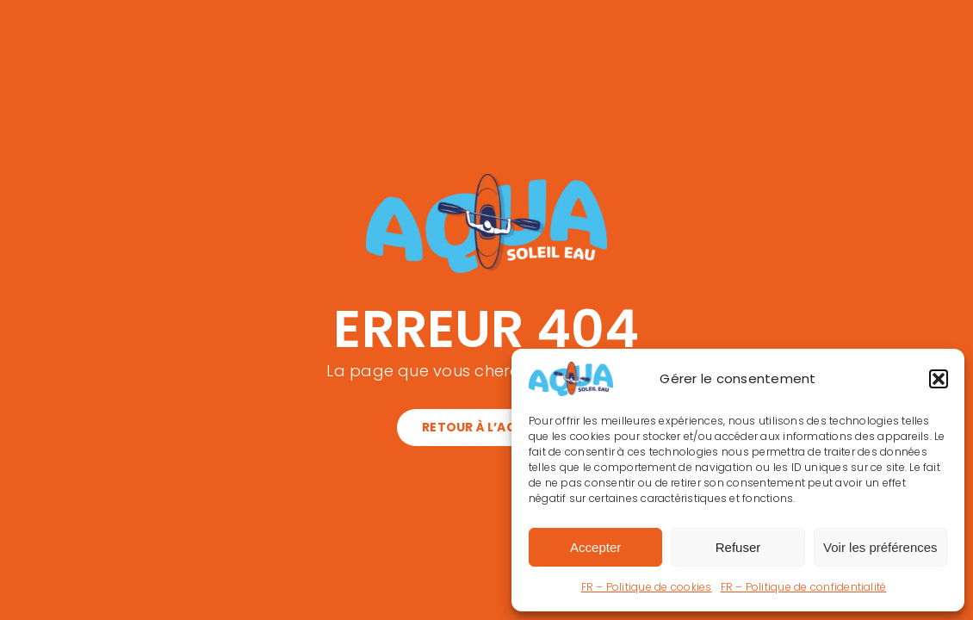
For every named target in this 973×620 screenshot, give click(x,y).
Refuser (738, 547)
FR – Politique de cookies (646, 587)
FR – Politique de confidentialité (804, 587)
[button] (938, 379)
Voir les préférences (880, 547)
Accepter (595, 547)
